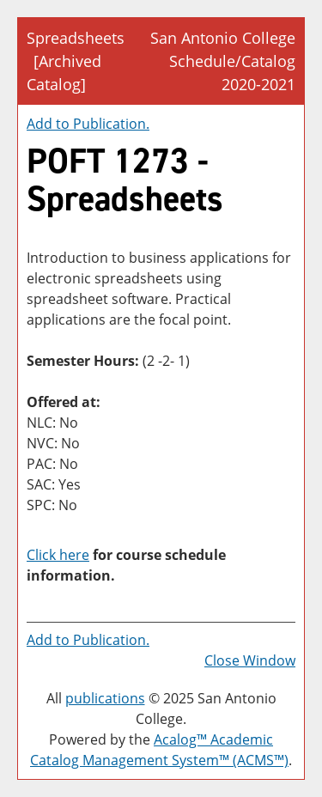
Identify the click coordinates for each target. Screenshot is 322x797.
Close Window (249, 660)
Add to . (88, 123)
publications (105, 698)
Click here (58, 554)
